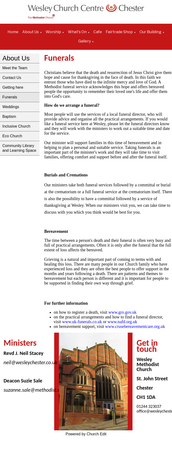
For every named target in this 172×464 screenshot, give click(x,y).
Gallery (84, 41)
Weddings (10, 107)
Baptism (9, 117)
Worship (53, 32)
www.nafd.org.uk (122, 321)
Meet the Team (14, 68)
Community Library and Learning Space (19, 148)
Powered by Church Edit (86, 434)
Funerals (9, 97)
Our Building (150, 32)
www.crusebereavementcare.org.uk (136, 326)
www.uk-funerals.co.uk (82, 321)
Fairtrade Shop (119, 32)
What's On (77, 32)
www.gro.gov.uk (122, 312)
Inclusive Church (16, 126)
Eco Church (12, 136)
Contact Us (11, 78)
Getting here (12, 87)
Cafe (97, 32)
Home (13, 32)
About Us (30, 32)
